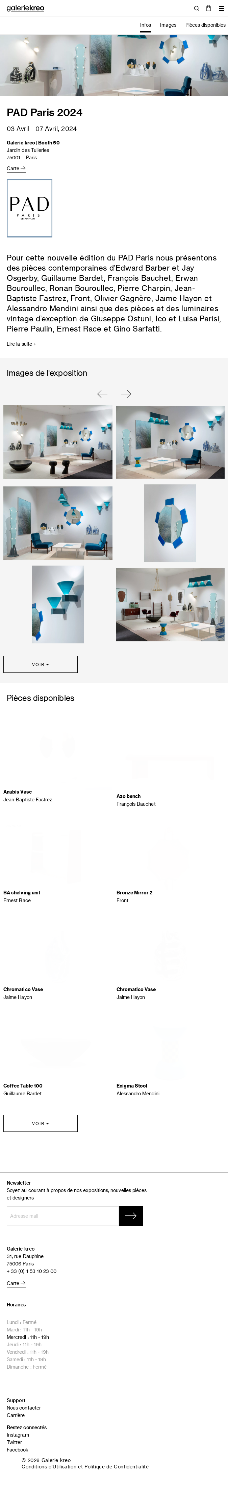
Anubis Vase (17, 792)
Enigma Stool (132, 1086)
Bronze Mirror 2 (135, 892)
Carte (16, 168)
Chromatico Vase (23, 989)
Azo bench (129, 796)
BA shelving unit (21, 892)
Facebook (18, 1450)
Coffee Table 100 (23, 1086)
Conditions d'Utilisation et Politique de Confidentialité (85, 1466)
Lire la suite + (21, 344)
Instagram (18, 1435)
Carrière (16, 1415)
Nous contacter (24, 1408)
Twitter (14, 1442)
